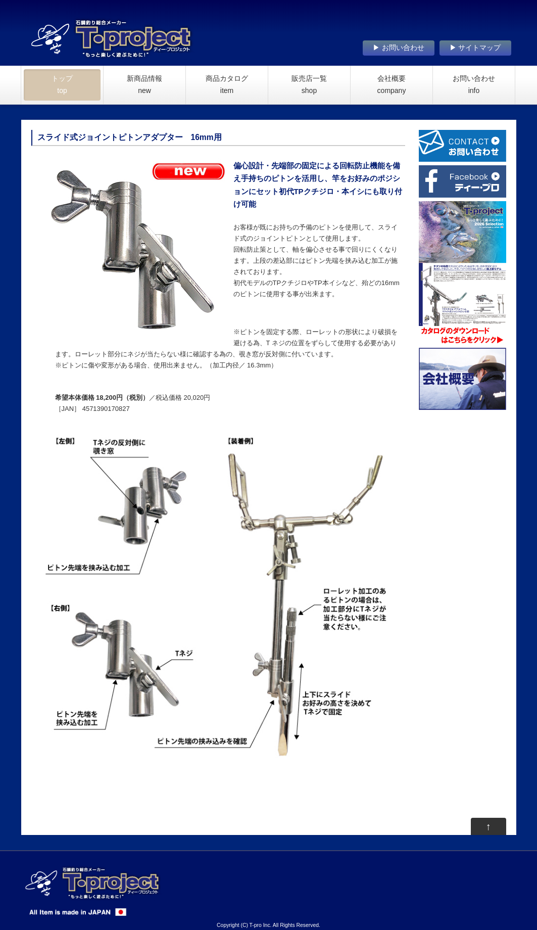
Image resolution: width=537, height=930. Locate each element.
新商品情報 (144, 84)
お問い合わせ (474, 84)
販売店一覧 (309, 84)
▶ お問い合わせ (398, 47)
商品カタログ (227, 84)
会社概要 (391, 84)
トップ (62, 84)
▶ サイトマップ (475, 47)
